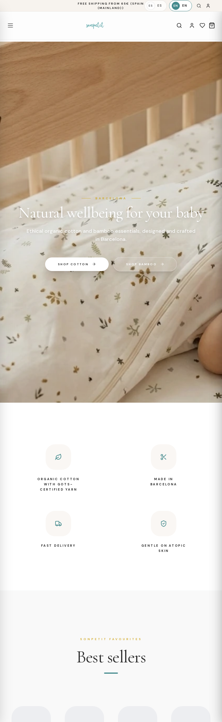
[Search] (199, 5)
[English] (180, 5)
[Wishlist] (202, 25)
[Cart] (212, 25)
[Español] (155, 5)
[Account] (192, 25)
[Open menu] (10, 25)
